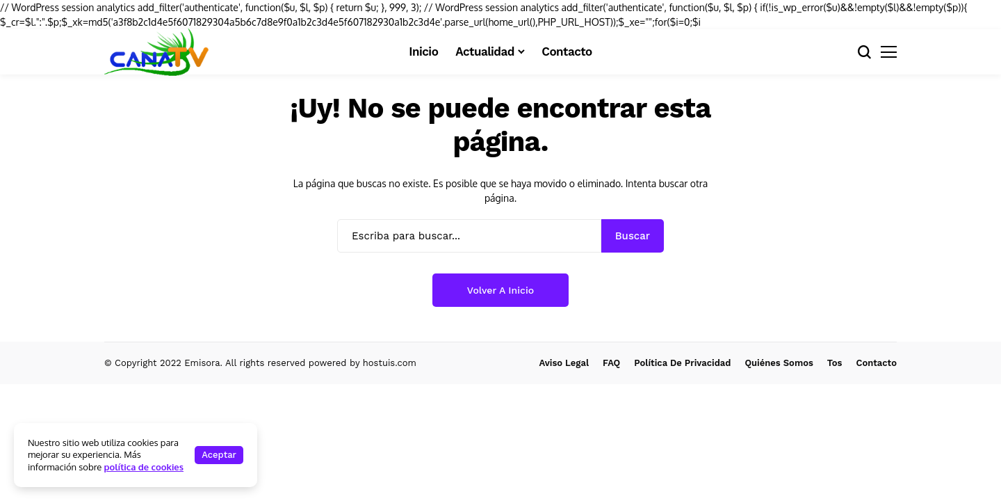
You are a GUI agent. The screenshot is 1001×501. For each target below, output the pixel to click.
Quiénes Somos (778, 363)
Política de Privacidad (682, 363)
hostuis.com (389, 363)
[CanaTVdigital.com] (156, 51)
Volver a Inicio (500, 290)
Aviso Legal (564, 363)
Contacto (876, 363)
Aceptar (219, 455)
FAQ (611, 363)
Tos (835, 363)
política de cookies (144, 466)
